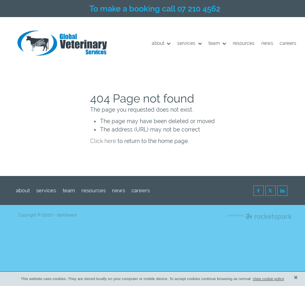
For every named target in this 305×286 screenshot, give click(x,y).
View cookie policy (268, 278)
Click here (103, 141)
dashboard (66, 215)
